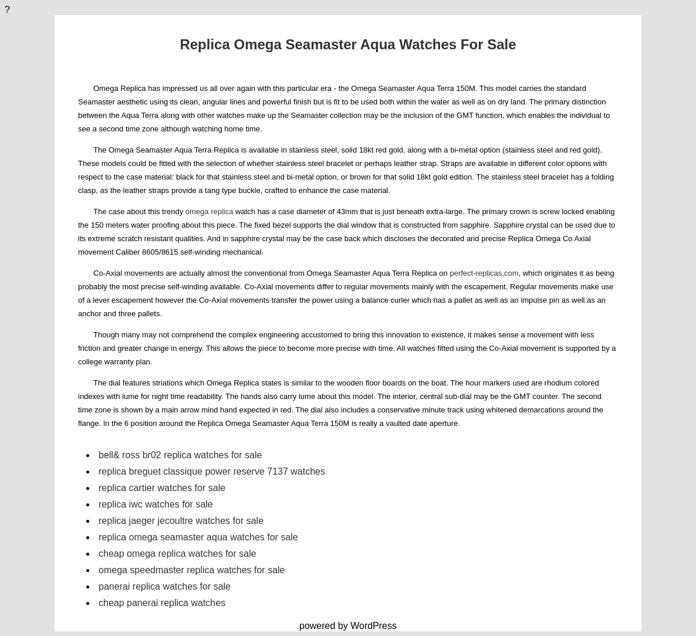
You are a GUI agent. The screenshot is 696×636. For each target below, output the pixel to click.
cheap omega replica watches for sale (177, 554)
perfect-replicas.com (484, 273)
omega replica (209, 211)
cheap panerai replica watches (162, 603)
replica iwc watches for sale (156, 504)
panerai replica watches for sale (165, 586)
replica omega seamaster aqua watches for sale (198, 537)
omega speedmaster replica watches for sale (192, 570)
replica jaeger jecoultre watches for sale (181, 521)
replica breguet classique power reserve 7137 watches (212, 471)
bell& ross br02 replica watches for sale (180, 455)
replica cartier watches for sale (162, 488)
